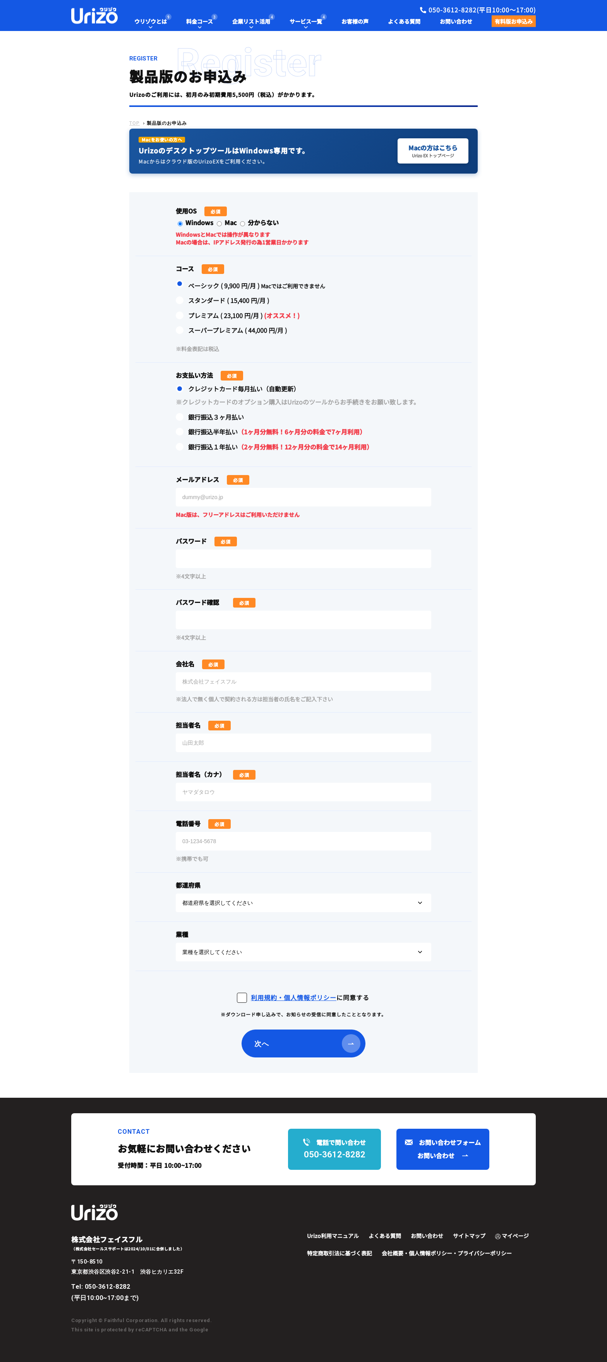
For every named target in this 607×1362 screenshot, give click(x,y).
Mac (227, 222)
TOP (134, 123)
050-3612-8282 (107, 1286)
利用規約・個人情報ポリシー (293, 997)
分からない (259, 222)
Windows (196, 222)
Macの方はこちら (433, 150)
